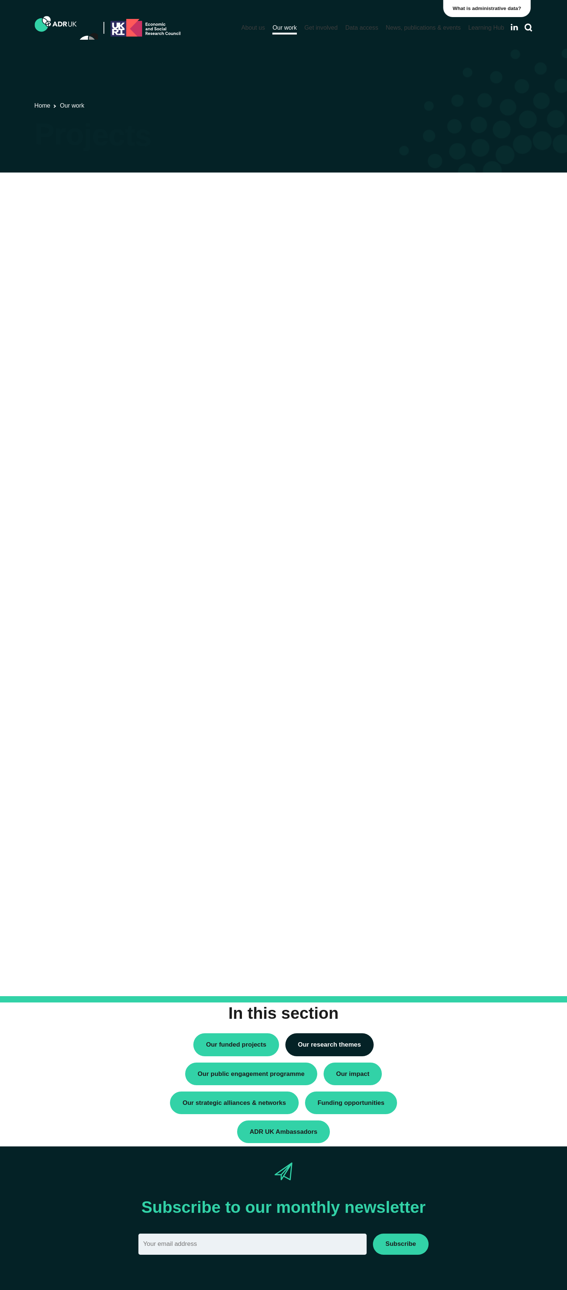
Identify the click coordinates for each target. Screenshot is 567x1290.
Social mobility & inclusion (431, 557)
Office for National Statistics (433, 373)
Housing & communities (428, 544)
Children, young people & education (443, 481)
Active (406, 651)
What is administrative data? (489, 8)
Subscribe (401, 1243)
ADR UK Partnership (424, 348)
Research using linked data (432, 216)
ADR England (416, 310)
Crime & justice (417, 506)
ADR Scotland (416, 335)
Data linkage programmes (430, 204)
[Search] (528, 27)
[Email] (252, 1244)
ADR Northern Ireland (425, 323)
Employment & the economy (433, 519)
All (402, 298)
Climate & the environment (431, 494)
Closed (407, 664)
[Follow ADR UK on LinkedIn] (514, 27)
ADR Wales (413, 361)
